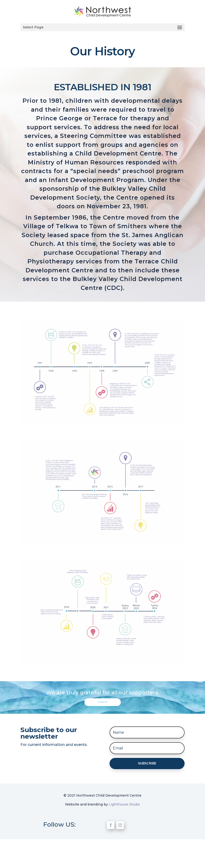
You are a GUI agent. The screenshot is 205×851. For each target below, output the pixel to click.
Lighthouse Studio (124, 804)
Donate (102, 702)
